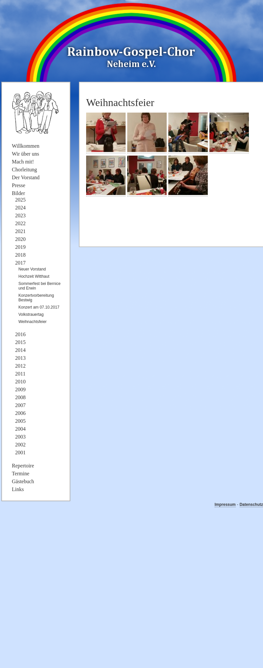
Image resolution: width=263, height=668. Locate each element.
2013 (20, 358)
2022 (20, 223)
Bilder (18, 193)
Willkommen (25, 146)
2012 (20, 366)
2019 (20, 247)
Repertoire (23, 465)
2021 (20, 231)
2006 (20, 413)
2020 (20, 239)
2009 (20, 389)
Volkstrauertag (31, 314)
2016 (20, 334)
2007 (20, 405)
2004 (20, 429)
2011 (20, 374)
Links (18, 489)
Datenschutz (251, 504)
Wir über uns (25, 154)
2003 (20, 437)
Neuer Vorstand (32, 269)
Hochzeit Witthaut (33, 276)
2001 (20, 452)
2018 (20, 255)
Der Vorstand (25, 177)
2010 (20, 381)
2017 (20, 263)
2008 (20, 397)
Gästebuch (23, 481)
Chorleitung (24, 169)
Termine (20, 473)
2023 (20, 215)
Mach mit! (23, 161)
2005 (20, 421)
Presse (18, 185)
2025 (20, 200)
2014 (20, 350)
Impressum (225, 504)
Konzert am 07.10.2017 (39, 307)
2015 (20, 342)
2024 (20, 207)
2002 (20, 444)
